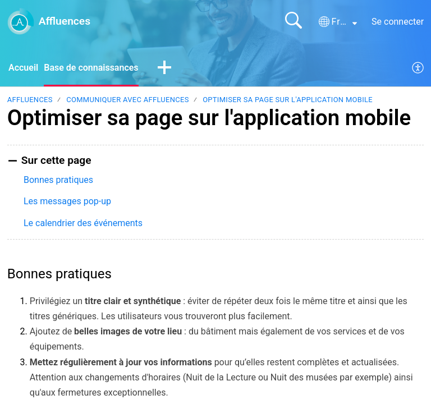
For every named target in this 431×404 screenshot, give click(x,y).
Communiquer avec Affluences (127, 99)
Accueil (23, 67)
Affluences (30, 99)
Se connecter (398, 21)
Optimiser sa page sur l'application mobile (288, 99)
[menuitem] (418, 68)
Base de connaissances (91, 67)
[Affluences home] (20, 21)
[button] (338, 22)
